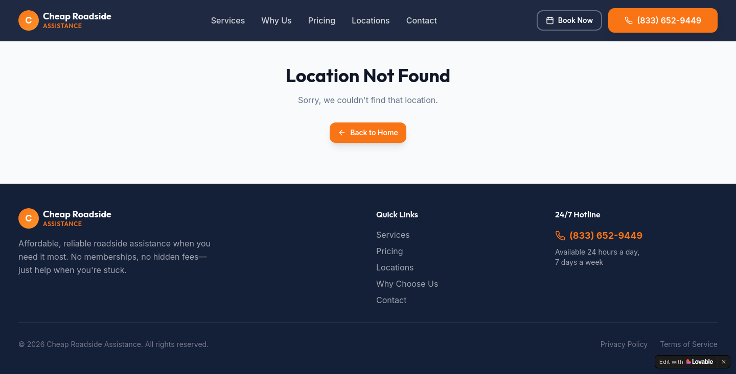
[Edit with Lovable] (686, 362)
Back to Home (368, 132)
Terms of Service (689, 344)
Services (228, 20)
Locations (371, 20)
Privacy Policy (624, 344)
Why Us (276, 20)
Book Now (569, 20)
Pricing (321, 20)
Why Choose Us (407, 284)
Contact (421, 20)
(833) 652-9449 (598, 235)
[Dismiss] (724, 362)
